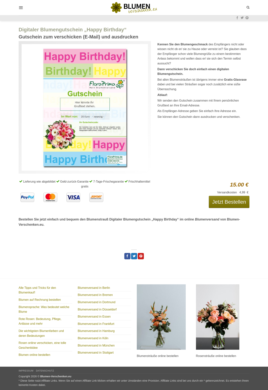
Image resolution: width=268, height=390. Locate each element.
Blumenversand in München (96, 345)
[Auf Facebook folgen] (237, 18)
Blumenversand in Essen (94, 316)
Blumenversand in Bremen (95, 294)
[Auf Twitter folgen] (242, 18)
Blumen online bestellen (34, 354)
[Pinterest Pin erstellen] (141, 256)
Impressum (26, 370)
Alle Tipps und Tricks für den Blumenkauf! (37, 290)
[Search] (248, 7)
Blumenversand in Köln (93, 338)
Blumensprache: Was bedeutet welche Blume (44, 309)
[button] (21, 7)
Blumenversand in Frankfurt (96, 323)
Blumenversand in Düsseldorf (97, 309)
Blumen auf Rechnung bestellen (40, 299)
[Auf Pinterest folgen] (246, 18)
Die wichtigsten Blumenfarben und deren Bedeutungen (41, 333)
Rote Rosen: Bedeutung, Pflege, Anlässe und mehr (40, 321)
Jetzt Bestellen (229, 202)
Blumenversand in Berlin (94, 287)
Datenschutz (45, 370)
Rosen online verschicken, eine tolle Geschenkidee (42, 345)
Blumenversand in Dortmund (97, 302)
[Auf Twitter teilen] (134, 256)
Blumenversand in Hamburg (96, 330)
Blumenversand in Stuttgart (96, 352)
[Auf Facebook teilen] (127, 256)
